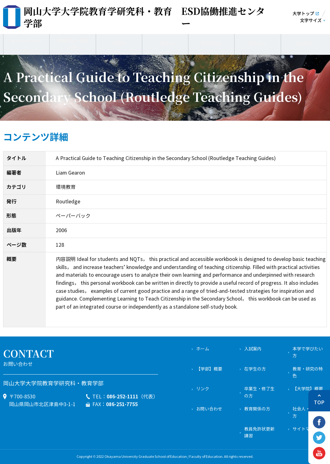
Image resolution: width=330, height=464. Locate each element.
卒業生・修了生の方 (259, 392)
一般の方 (165, 43)
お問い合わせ (209, 409)
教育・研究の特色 (308, 372)
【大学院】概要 (308, 389)
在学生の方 (255, 369)
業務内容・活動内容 (72, 43)
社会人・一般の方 (308, 412)
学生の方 (258, 43)
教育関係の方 (257, 409)
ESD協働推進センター (144, 17)
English (304, 43)
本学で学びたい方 (308, 352)
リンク (202, 389)
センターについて (26, 43)
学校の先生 (211, 43)
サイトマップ (306, 429)
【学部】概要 (209, 369)
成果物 (119, 43)
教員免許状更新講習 (259, 433)
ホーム (202, 349)
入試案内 (253, 349)
